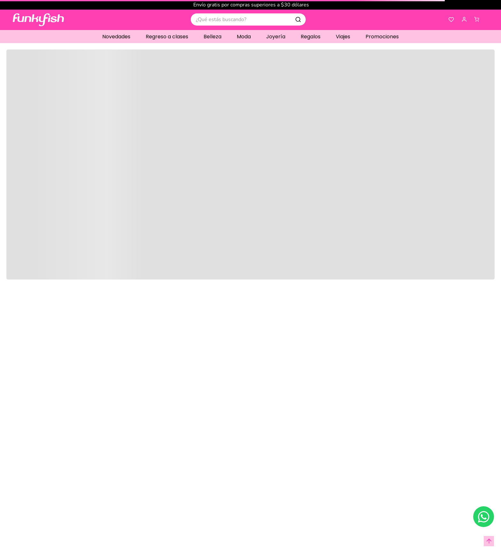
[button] (464, 20)
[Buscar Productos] (298, 19)
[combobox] (248, 19)
